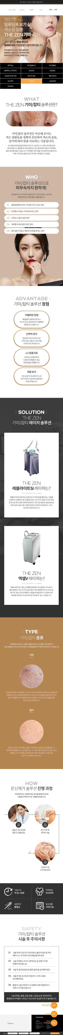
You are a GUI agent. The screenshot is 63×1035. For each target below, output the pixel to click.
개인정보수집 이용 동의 (45, 1033)
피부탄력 (10, 86)
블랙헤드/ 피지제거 (10, 71)
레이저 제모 (31, 76)
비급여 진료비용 (37, 1028)
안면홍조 (52, 71)
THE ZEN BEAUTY (21, 9)
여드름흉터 (52, 65)
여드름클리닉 (31, 65)
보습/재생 (52, 81)
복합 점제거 (52, 76)
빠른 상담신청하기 (55, 1033)
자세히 (48, 1033)
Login (55, 9)
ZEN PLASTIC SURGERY (12, 9)
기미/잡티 (31, 81)
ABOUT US (41, 9)
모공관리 (31, 71)
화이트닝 (10, 65)
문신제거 (10, 81)
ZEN (31, 10)
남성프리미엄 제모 (11, 76)
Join (50, 9)
